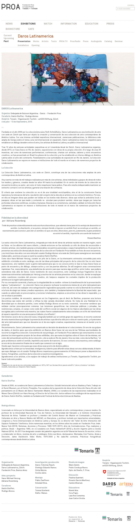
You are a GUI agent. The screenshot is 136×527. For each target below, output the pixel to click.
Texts (54, 41)
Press (110, 23)
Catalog (108, 41)
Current (8, 35)
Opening (35, 45)
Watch (48, 23)
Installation (23, 45)
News (9, 23)
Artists (45, 41)
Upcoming (9, 38)
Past (6, 41)
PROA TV (63, 41)
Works (36, 41)
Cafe (31, 28)
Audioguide (96, 41)
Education (91, 23)
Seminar (119, 41)
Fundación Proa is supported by (29, 7)
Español (131, 5)
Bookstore (13, 28)
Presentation (24, 41)
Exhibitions (28, 23)
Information (69, 23)
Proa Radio (75, 41)
